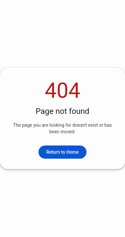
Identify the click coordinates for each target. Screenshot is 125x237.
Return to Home (62, 152)
